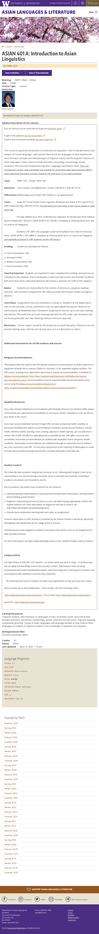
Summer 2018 (11, 872)
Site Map (71, 915)
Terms (70, 913)
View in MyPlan (13, 73)
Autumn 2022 (19, 46)
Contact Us (72, 920)
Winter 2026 (10, 732)
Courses (9, 46)
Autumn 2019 (11, 849)
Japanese (8, 675)
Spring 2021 (10, 821)
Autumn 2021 (11, 812)
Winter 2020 (10, 844)
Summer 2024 (11, 760)
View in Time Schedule (38, 73)
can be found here (34, 135)
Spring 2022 (10, 802)
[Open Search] (82, 3)
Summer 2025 (11, 742)
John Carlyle (8, 108)
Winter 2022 (10, 807)
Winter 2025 (10, 751)
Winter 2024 (10, 770)
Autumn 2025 (11, 737)
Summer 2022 (11, 798)
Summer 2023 (11, 779)
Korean (7, 683)
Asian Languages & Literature (39, 12)
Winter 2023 (10, 788)
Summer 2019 (11, 853)
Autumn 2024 (11, 756)
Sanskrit (7, 690)
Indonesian (9, 671)
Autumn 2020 (11, 830)
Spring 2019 (10, 858)
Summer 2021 (11, 816)
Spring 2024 (10, 765)
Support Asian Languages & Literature (49, 889)
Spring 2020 (10, 840)
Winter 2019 (10, 863)
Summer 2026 (11, 723)
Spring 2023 (10, 784)
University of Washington (17, 928)
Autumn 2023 (11, 774)
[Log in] (75, 3)
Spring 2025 (10, 746)
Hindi (6, 667)
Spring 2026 (10, 728)
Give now (92, 3)
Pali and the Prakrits (12, 687)
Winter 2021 (10, 825)
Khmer (7, 679)
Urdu (6, 694)
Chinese (7, 663)
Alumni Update (73, 917)
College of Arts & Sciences (60, 3)
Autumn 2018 (11, 867)
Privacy (70, 910)
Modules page (56, 128)
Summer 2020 (11, 835)
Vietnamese (9, 698)
